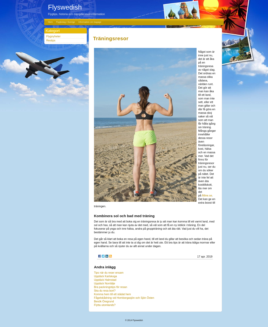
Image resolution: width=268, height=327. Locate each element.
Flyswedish (65, 7)
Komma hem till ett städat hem (112, 294)
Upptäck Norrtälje (104, 283)
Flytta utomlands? (105, 305)
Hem (50, 22)
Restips (50, 40)
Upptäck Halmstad (105, 279)
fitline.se (207, 195)
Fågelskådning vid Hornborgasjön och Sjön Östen (124, 297)
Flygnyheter (53, 36)
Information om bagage (89, 22)
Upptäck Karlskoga (105, 276)
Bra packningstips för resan (110, 287)
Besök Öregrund (104, 301)
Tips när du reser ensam (109, 272)
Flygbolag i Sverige (65, 22)
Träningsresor (111, 38)
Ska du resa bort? (105, 290)
